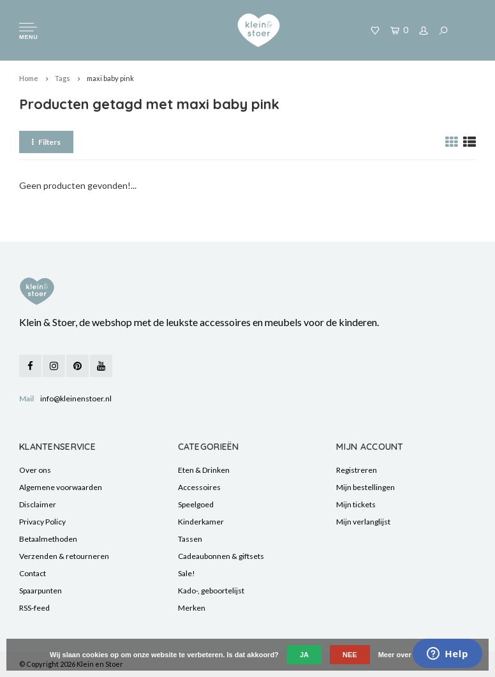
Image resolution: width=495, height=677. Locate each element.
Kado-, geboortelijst (211, 590)
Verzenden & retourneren (64, 556)
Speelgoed (196, 504)
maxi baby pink (110, 78)
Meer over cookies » (411, 654)
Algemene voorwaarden (60, 487)
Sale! (186, 573)
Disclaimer (37, 504)
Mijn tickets (356, 504)
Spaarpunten (40, 590)
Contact (32, 573)
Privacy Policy (42, 521)
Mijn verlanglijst (363, 521)
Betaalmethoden (48, 539)
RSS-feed (34, 608)
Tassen (190, 539)
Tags (62, 78)
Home (28, 78)
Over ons (35, 470)
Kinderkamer (201, 521)
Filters (46, 142)
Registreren (356, 470)
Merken (191, 608)
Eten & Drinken (204, 470)
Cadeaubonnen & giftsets (221, 556)
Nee (350, 654)
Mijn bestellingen (365, 487)
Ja (304, 654)
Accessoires (199, 487)
